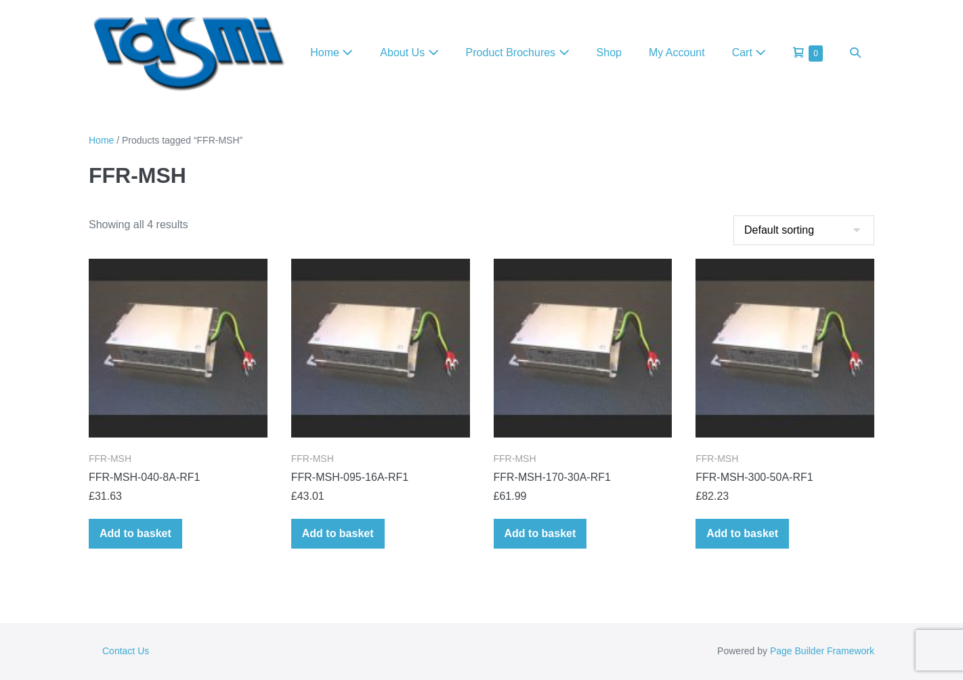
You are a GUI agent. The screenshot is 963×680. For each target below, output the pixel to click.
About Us (409, 52)
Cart (749, 52)
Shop (609, 52)
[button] (855, 52)
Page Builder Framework (822, 650)
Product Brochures (518, 52)
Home (331, 52)
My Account (677, 52)
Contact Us (125, 650)
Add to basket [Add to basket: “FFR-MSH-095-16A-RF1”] (338, 533)
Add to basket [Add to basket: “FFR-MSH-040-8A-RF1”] (135, 533)
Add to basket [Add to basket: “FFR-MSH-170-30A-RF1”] (540, 533)
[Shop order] (803, 230)
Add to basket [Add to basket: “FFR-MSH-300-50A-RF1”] (742, 533)
